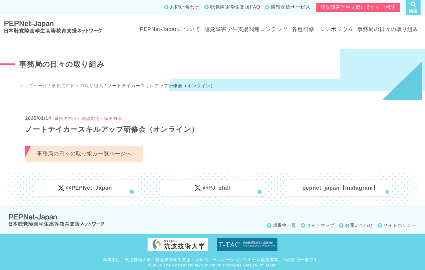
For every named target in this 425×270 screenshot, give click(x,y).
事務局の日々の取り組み (388, 29)
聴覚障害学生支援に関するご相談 (358, 7)
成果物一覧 (284, 225)
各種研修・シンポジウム (322, 29)
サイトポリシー (399, 225)
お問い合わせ (185, 6)
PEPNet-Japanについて (170, 29)
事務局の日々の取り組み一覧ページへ (84, 154)
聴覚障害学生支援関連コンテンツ (246, 29)
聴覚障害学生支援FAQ (235, 6)
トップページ (33, 85)
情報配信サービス (290, 6)
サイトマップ (321, 225)
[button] (413, 7)
